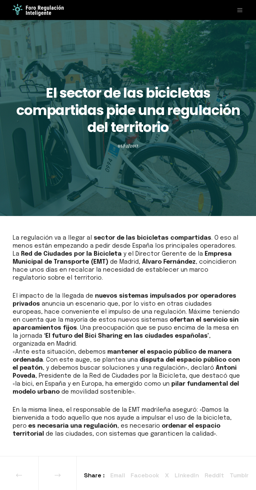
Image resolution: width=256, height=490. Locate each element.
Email (117, 475)
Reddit (214, 475)
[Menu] (237, 10)
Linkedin (187, 475)
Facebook (145, 475)
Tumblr (239, 475)
